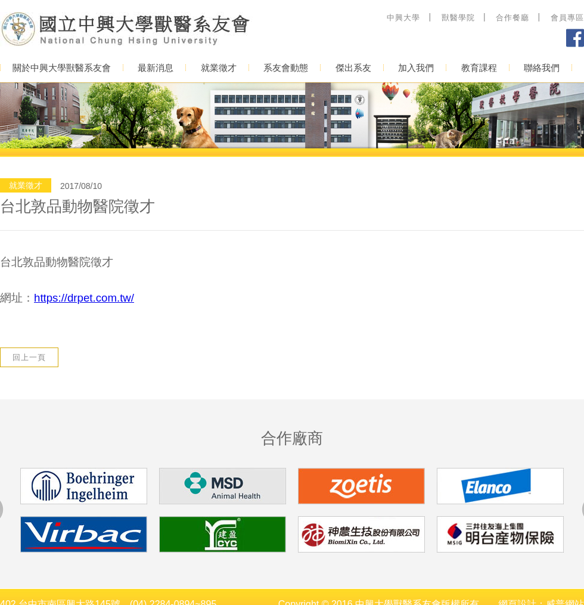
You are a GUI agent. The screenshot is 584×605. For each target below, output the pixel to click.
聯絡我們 (542, 68)
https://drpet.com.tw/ (84, 297)
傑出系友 (353, 68)
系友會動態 (285, 68)
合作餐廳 (512, 17)
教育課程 (479, 68)
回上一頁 (29, 357)
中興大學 (403, 17)
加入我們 (416, 68)
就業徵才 (219, 68)
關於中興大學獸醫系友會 (62, 68)
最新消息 (155, 68)
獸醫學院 (458, 17)
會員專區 (567, 17)
